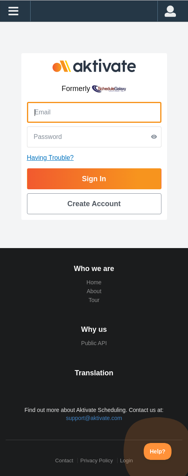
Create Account (93, 204)
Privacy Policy (97, 460)
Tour (94, 300)
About (94, 291)
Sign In (94, 179)
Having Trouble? (50, 157)
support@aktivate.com (94, 418)
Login (126, 460)
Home (94, 282)
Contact (64, 460)
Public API (94, 343)
